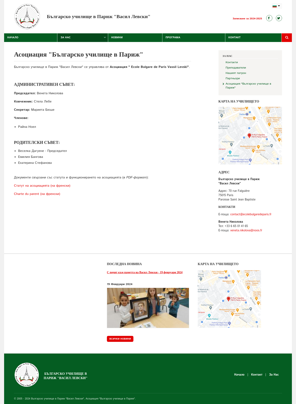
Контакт (234, 38)
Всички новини (120, 339)
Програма (172, 38)
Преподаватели (236, 68)
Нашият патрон (236, 73)
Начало (12, 38)
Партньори (233, 78)
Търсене (287, 38)
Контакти (232, 62)
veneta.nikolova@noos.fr (246, 230)
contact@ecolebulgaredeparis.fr (250, 214)
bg (277, 6)
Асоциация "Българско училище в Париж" (248, 86)
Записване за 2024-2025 (247, 18)
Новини (117, 38)
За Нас (65, 38)
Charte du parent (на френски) (37, 194)
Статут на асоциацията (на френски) (42, 185)
